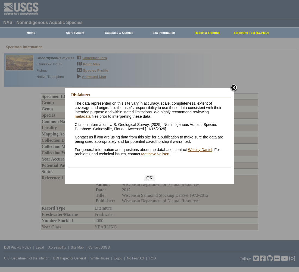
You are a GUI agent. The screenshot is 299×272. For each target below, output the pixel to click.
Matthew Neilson (155, 154)
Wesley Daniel (200, 149)
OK (149, 178)
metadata (83, 116)
